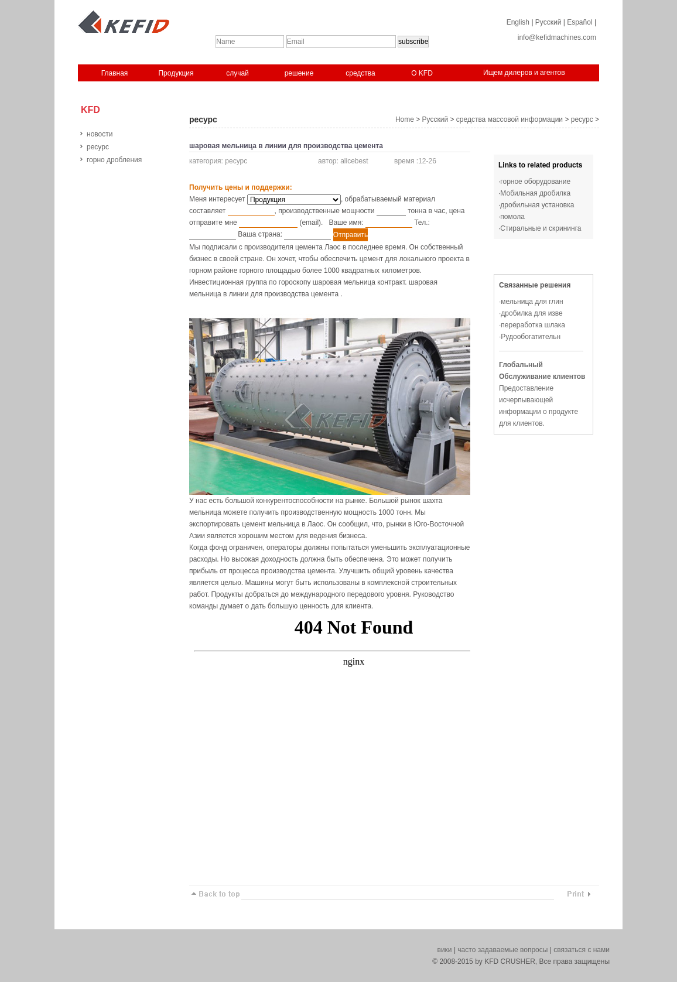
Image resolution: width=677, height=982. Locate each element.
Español (579, 22)
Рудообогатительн (530, 337)
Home (404, 119)
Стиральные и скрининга (540, 228)
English (518, 22)
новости (99, 134)
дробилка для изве (531, 313)
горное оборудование (535, 181)
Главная (114, 73)
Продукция (175, 73)
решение (299, 73)
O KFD (422, 73)
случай (237, 73)
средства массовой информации (509, 119)
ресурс (98, 147)
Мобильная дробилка (535, 193)
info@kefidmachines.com (557, 37)
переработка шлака (533, 325)
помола (512, 217)
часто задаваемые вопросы (502, 950)
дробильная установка (537, 205)
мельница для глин (532, 301)
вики (444, 950)
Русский (548, 22)
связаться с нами (581, 950)
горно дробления (114, 160)
